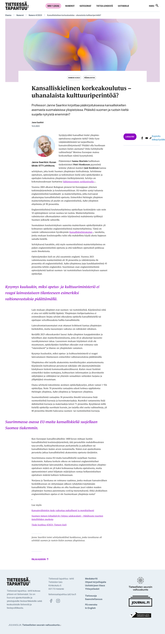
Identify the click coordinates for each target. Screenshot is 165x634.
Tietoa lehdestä (104, 5)
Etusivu (8, 15)
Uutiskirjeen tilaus (95, 586)
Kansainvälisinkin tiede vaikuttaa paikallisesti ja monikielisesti (63, 510)
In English (90, 608)
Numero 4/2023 (35, 15)
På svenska (91, 605)
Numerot (70, 5)
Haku (154, 5)
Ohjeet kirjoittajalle (95, 582)
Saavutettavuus (93, 599)
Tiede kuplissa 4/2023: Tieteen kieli (49, 525)
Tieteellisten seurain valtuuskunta (41, 625)
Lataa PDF (129, 136)
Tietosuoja (91, 596)
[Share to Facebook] (142, 138)
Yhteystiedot (92, 589)
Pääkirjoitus (89, 78)
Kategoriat (85, 5)
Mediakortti (91, 579)
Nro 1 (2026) (53, 5)
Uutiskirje (123, 5)
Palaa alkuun (40, 559)
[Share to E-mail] (147, 138)
